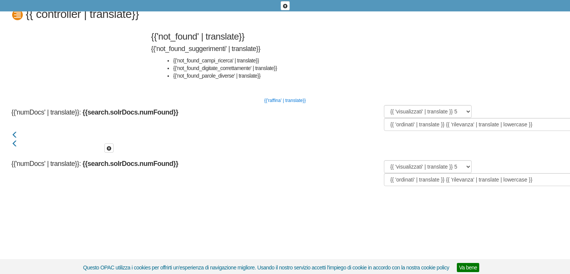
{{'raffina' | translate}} (285, 100)
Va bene (468, 267)
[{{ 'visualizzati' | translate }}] (428, 111)
